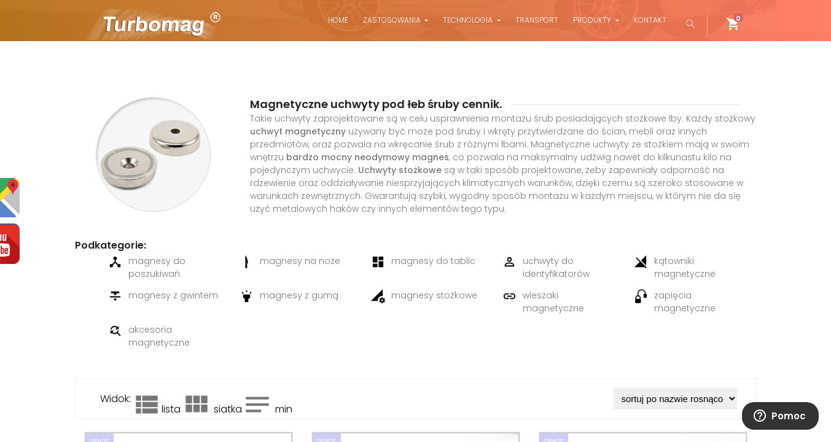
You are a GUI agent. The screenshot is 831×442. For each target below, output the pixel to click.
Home (338, 20)
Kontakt (650, 20)
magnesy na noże (290, 262)
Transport (536, 20)
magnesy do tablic (423, 262)
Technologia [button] (468, 20)
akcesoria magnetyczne (149, 336)
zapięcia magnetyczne (675, 301)
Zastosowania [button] (393, 20)
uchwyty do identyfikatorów (546, 267)
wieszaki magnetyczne (543, 301)
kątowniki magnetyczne (675, 267)
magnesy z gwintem (163, 296)
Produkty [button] (593, 20)
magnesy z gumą (289, 296)
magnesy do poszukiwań (146, 267)
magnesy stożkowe (424, 296)
